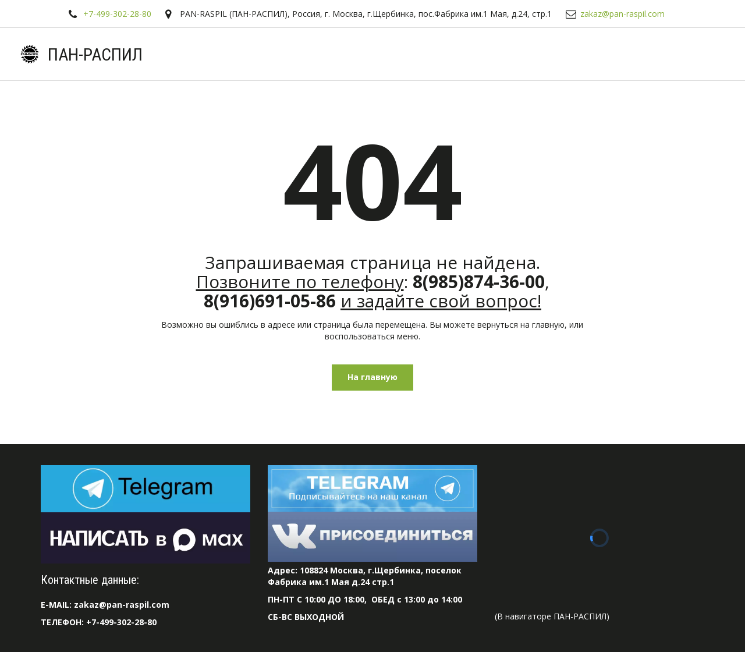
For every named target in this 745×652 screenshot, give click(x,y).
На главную (372, 376)
